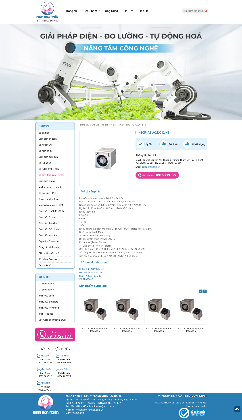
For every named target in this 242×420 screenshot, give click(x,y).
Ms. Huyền (46, 369)
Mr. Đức (45, 355)
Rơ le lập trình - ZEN (49, 169)
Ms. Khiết (64, 355)
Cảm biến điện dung (49, 229)
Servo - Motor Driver (49, 199)
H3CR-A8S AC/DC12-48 (91, 269)
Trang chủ (71, 11)
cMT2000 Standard (48, 301)
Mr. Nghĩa (45, 383)
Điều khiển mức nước (49, 253)
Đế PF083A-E (86, 279)
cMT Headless (46, 313)
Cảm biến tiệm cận (48, 157)
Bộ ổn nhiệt (44, 132)
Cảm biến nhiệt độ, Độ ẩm (52, 211)
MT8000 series (46, 289)
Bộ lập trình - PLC (47, 193)
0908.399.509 (64, 362)
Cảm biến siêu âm (48, 235)
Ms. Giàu (64, 369)
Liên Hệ (143, 11)
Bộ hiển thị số (46, 150)
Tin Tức (128, 11)
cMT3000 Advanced (49, 307)
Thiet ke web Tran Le (196, 406)
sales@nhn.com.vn (151, 167)
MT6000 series (46, 283)
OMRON (95, 125)
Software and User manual (52, 319)
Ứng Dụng (111, 11)
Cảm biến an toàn (48, 138)
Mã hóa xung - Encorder (51, 187)
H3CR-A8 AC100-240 (90, 276)
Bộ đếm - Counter (48, 259)
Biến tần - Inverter (48, 223)
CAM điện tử (45, 265)
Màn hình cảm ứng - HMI (51, 205)
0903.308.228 (45, 362)
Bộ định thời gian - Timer (112, 125)
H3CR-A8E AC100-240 (90, 272)
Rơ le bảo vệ (45, 163)
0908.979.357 (45, 389)
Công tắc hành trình (49, 247)
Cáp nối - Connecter (49, 241)
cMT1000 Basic (46, 295)
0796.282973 (64, 376)
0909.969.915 (45, 376)
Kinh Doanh (45, 359)
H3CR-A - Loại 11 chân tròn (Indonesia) (95, 330)
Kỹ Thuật (45, 386)
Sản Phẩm (92, 11)
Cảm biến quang (47, 181)
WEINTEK (44, 277)
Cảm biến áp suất (47, 217)
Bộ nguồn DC (45, 144)
